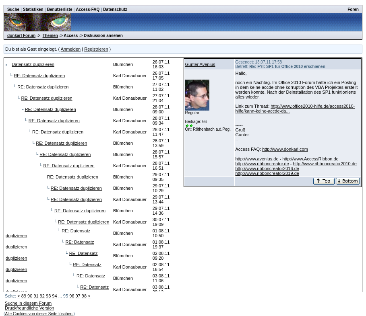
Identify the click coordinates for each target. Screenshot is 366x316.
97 (77, 295)
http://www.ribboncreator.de (262, 163)
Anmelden (71, 49)
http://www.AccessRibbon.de (310, 158)
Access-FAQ (87, 9)
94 (54, 295)
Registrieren (96, 49)
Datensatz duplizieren (33, 64)
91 (35, 295)
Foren (353, 9)
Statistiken (33, 9)
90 (29, 295)
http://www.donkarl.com (285, 149)
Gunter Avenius (200, 64)
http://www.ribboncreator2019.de (267, 173)
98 (84, 295)
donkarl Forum (21, 35)
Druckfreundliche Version (29, 308)
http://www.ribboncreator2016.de (267, 168)
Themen (50, 35)
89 (23, 295)
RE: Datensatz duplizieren (39, 75)
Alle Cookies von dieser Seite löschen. (39, 314)
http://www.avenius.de (257, 158)
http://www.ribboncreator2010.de (325, 163)
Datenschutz (115, 9)
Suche (13, 9)
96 (71, 295)
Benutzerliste (59, 9)
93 (48, 295)
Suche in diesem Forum (28, 303)
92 (42, 295)
